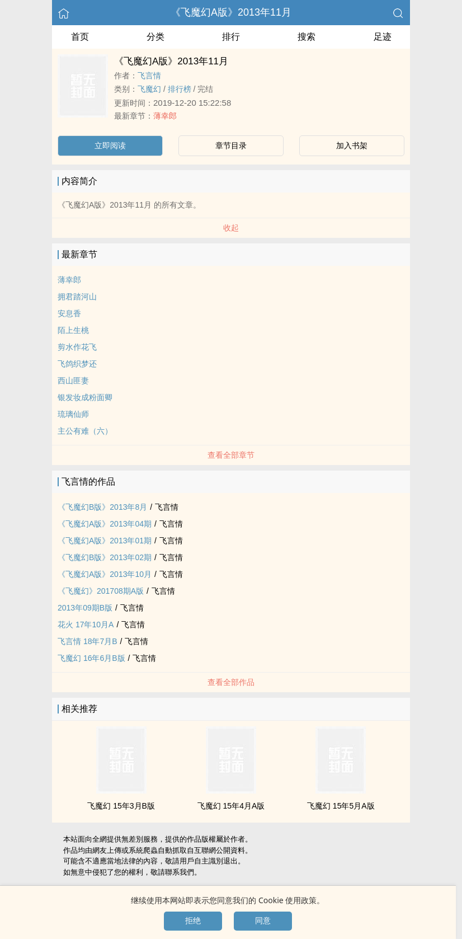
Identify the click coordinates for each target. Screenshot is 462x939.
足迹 (383, 36)
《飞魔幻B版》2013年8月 (102, 507)
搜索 (306, 36)
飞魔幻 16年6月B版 (91, 658)
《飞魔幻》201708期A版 (101, 590)
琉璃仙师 (73, 414)
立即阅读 (110, 145)
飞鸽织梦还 (77, 363)
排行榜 (179, 88)
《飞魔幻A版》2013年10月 (105, 574)
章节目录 (231, 145)
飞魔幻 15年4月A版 (231, 805)
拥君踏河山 (77, 296)
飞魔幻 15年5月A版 (341, 805)
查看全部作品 (231, 682)
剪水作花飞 (77, 346)
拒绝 (193, 920)
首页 (80, 36)
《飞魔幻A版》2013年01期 (105, 540)
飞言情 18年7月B (87, 641)
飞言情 (149, 75)
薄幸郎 (165, 115)
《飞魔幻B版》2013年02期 (105, 557)
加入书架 (351, 145)
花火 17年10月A (86, 624)
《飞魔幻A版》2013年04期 (105, 523)
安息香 (69, 313)
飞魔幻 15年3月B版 (121, 805)
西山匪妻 (73, 380)
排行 (231, 36)
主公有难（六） (85, 430)
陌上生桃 (73, 330)
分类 (155, 36)
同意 (263, 920)
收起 (231, 227)
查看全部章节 (231, 454)
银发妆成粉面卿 (85, 397)
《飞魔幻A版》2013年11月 (231, 12)
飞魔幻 (149, 88)
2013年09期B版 (85, 607)
